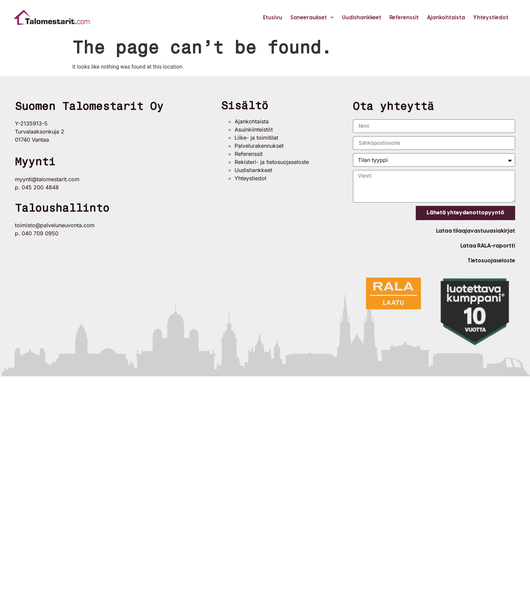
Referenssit (404, 17)
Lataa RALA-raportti (487, 245)
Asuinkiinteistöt (254, 129)
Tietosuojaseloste (491, 260)
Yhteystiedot (490, 17)
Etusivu (272, 17)
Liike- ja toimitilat (256, 137)
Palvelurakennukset (259, 145)
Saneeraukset (312, 17)
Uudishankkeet (361, 17)
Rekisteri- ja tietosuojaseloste (272, 162)
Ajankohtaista (446, 17)
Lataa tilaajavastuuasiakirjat (475, 231)
